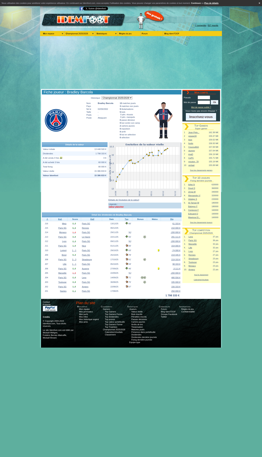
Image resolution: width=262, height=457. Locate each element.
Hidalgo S (192, 199)
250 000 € (175, 291)
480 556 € (175, 277)
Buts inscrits (136, 314)
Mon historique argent (89, 319)
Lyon (64, 241)
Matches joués (137, 329)
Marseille (62, 273)
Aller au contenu (49, 8)
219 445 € (175, 255)
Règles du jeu (125, 33)
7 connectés (200, 25)
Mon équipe (84, 309)
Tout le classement (201, 275)
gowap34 (192, 136)
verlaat (191, 165)
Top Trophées (111, 327)
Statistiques (102, 33)
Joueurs (133, 309)
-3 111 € (176, 269)
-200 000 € (176, 232)
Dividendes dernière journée (144, 337)
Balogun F (193, 206)
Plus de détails (211, 3)
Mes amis (83, 322)
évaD (190, 154)
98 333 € (176, 264)
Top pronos (110, 319)
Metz (64, 223)
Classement (110, 335)
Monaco (63, 232)
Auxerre (85, 269)
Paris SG (86, 223)
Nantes (63, 291)
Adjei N (191, 184)
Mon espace (48, 33)
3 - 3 (74, 259)
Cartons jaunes (138, 322)
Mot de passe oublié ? (201, 107)
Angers (85, 287)
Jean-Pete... (193, 132)
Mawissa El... (194, 217)
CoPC (191, 158)
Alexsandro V (194, 195)
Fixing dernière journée (141, 340)
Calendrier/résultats (201, 280)
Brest (64, 255)
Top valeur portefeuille (115, 322)
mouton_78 (193, 161)
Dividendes (136, 335)
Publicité (46, 304)
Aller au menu (62, 8)
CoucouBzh (193, 147)
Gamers (106, 309)
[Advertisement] (131, 62)
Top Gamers (110, 312)
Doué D (191, 188)
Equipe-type (134, 342)
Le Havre (86, 237)
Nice (84, 246)
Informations (185, 306)
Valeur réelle (137, 312)
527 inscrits (213, 25)
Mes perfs (83, 314)
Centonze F (193, 210)
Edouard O (193, 214)
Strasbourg (87, 259)
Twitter (164, 317)
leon (190, 140)
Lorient (63, 250)
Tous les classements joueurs (201, 222)
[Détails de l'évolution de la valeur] (123, 200)
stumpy (191, 151)
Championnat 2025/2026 (77, 33)
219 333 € (175, 259)
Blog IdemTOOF (171, 33)
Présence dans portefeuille (143, 332)
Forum (145, 33)
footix (190, 143)
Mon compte (73, 8)
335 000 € (175, 282)
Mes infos (83, 317)
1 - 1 (74, 250)
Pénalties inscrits (139, 317)
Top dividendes (112, 317)
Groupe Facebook (169, 314)
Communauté (164, 306)
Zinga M (191, 192)
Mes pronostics (86, 312)
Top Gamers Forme (113, 314)
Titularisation (137, 327)
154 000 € (175, 246)
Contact (46, 302)
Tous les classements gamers (201, 170)
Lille (65, 264)
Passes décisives (139, 319)
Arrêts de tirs (137, 324)
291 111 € (175, 237)
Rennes (85, 228)
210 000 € (175, 228)
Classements (106, 306)
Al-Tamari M (193, 203)
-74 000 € (176, 250)
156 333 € (175, 287)
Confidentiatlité (188, 312)
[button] (214, 102)
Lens (84, 277)
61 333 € (176, 223)
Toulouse (62, 282)
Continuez (196, 3)
